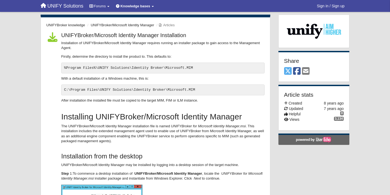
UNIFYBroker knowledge (65, 25)
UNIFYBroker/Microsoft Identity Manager (122, 25)
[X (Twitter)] (288, 71)
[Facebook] (297, 71)
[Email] (306, 71)
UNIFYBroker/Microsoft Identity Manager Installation (123, 35)
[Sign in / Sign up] (331, 6)
